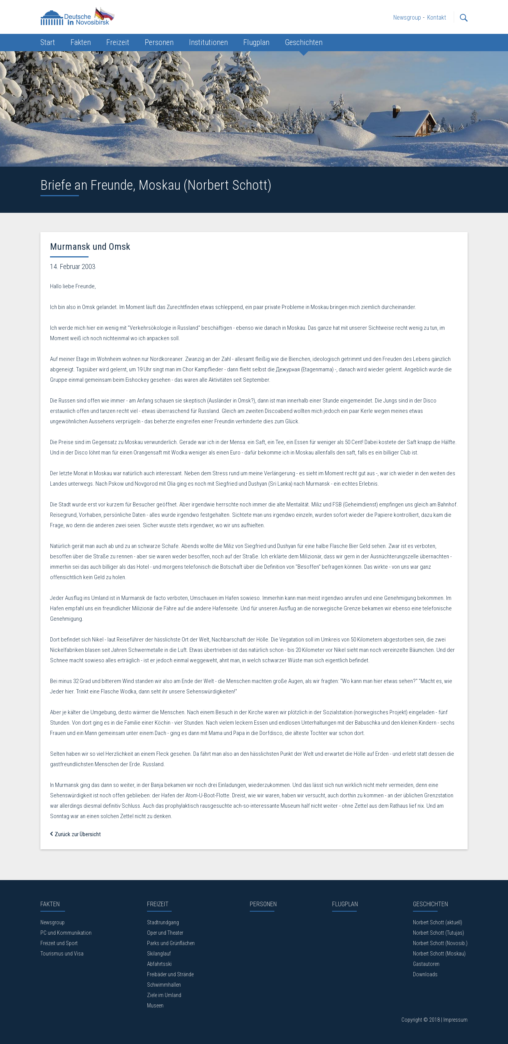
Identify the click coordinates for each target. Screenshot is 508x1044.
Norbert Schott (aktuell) (437, 922)
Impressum (455, 1020)
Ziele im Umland (164, 995)
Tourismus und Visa (62, 953)
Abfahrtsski (159, 964)
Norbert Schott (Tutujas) (438, 933)
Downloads (425, 974)
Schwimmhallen (164, 985)
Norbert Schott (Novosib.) (440, 943)
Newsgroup (52, 922)
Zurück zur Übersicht (75, 834)
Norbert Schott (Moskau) (439, 953)
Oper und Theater (165, 933)
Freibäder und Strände (170, 974)
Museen (155, 1005)
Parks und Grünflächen (171, 943)
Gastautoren (426, 964)
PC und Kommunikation (66, 933)
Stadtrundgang (163, 922)
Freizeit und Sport (59, 943)
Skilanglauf (159, 953)
